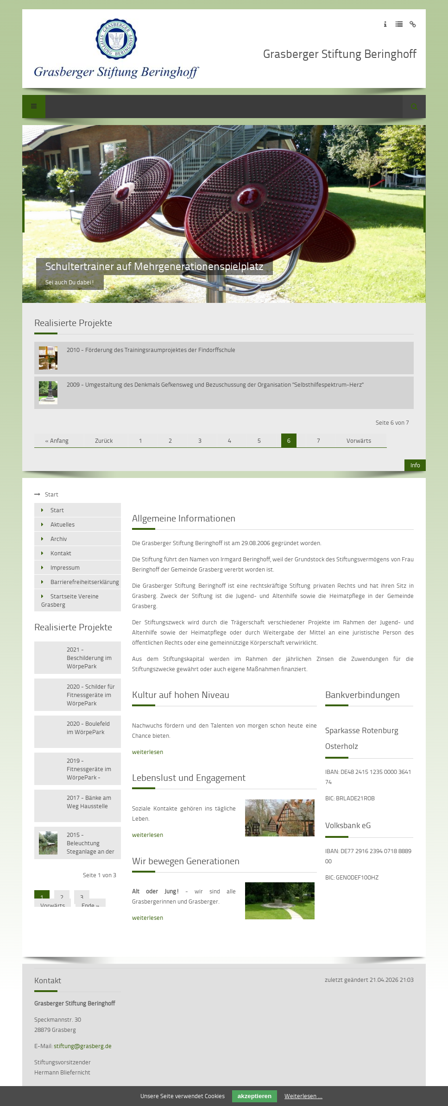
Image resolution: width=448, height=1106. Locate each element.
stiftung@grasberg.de (83, 1046)
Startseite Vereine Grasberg (70, 600)
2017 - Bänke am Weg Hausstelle (89, 801)
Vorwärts (359, 440)
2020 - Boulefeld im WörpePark (88, 727)
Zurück (104, 440)
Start (57, 510)
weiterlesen (147, 752)
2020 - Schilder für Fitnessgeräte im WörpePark (91, 694)
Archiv (58, 538)
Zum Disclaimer (413, 24)
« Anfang (57, 440)
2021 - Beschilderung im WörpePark (89, 657)
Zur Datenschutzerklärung (399, 24)
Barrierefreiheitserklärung (84, 582)
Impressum (65, 567)
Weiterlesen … (303, 1096)
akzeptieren (254, 1096)
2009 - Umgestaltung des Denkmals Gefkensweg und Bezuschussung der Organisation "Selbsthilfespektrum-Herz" (215, 384)
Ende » (91, 905)
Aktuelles (62, 524)
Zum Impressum (385, 24)
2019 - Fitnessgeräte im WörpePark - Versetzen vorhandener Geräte (89, 769)
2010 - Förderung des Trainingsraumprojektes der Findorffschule (151, 350)
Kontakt (60, 553)
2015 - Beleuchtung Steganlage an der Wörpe (90, 843)
